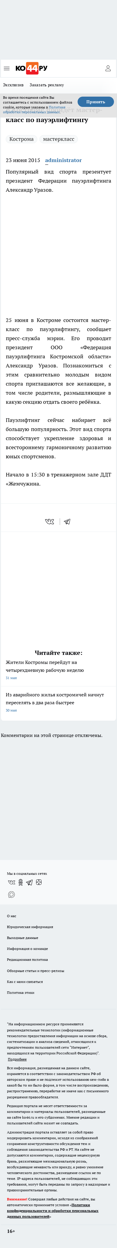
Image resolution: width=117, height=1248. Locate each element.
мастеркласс (58, 138)
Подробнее (17, 1059)
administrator (63, 160)
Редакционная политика (27, 959)
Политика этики (20, 992)
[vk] (50, 521)
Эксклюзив (13, 85)
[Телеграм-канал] (29, 882)
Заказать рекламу (47, 85)
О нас (11, 916)
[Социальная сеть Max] (11, 894)
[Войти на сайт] (108, 68)
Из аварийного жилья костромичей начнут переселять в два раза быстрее (58, 703)
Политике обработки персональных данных (34, 109)
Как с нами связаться (25, 981)
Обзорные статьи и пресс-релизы (35, 970)
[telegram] (69, 521)
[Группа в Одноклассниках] (20, 882)
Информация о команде (27, 948)
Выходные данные (22, 937)
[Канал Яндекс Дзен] (38, 882)
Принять (95, 102)
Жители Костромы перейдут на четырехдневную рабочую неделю (58, 670)
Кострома (21, 138)
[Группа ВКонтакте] (11, 882)
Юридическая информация (30, 926)
